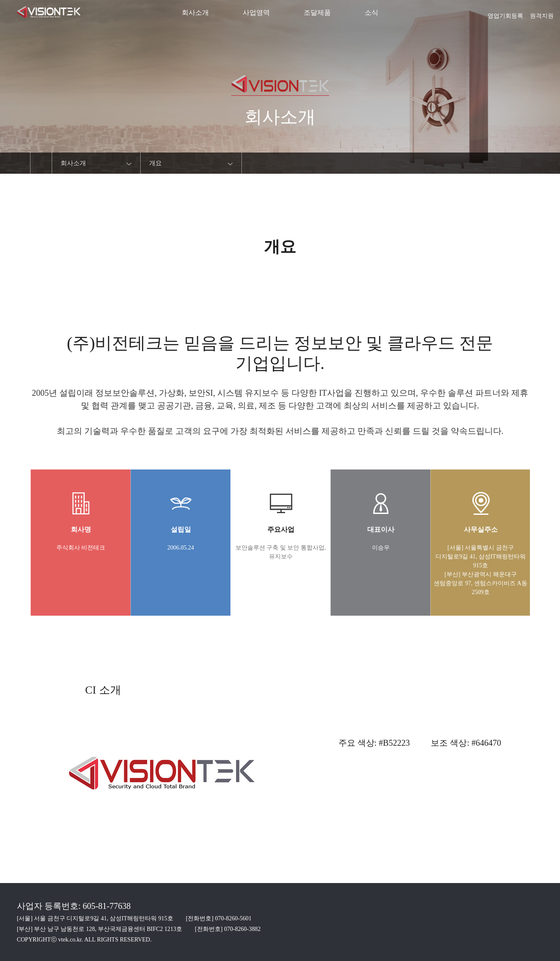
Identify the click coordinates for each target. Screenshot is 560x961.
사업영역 (256, 12)
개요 (155, 163)
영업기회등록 (505, 13)
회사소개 (195, 12)
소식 (371, 12)
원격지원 (542, 13)
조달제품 (317, 12)
